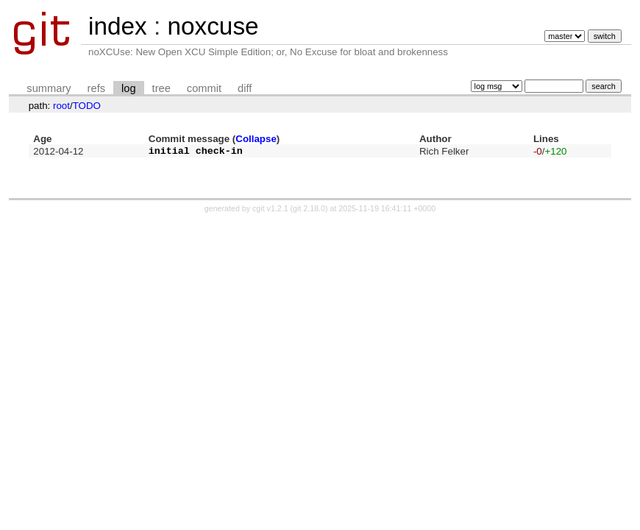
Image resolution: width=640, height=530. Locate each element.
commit (204, 88)
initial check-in (196, 152)
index (117, 26)
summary (48, 88)
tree (161, 88)
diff (245, 88)
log (128, 88)
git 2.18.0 (309, 212)
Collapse (256, 138)
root (61, 105)
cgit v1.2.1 (270, 212)
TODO (87, 105)
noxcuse (212, 26)
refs (96, 88)
